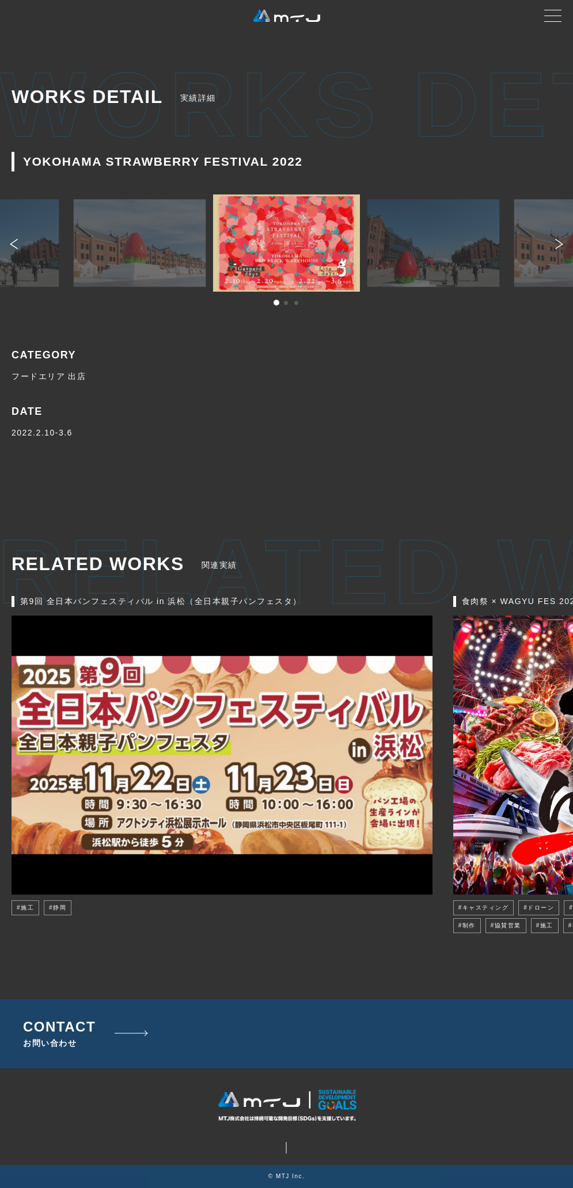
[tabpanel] (286, 243)
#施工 (25, 907)
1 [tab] (276, 304)
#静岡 (57, 907)
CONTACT (59, 1034)
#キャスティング (483, 907)
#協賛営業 (506, 925)
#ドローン (538, 907)
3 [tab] (297, 304)
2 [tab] (287, 304)
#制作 (467, 925)
